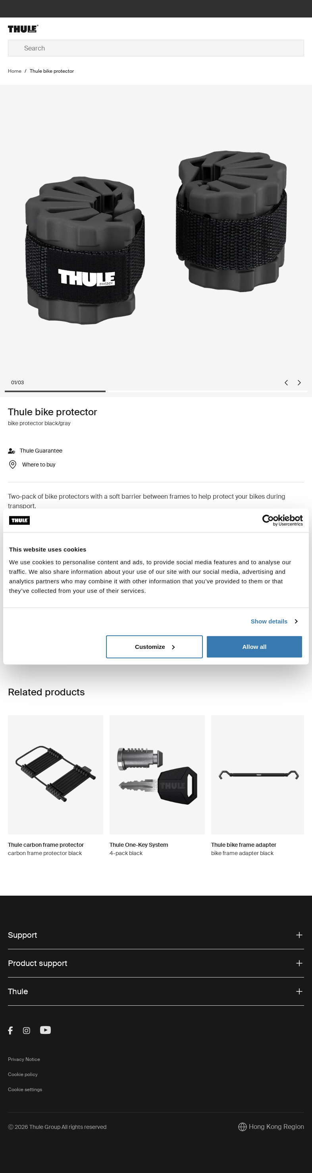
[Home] (57, 29)
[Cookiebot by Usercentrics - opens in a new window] (268, 520)
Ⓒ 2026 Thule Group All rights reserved (57, 1126)
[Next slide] (299, 382)
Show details (269, 621)
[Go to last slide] (286, 382)
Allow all (254, 646)
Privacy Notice (24, 1059)
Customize (155, 646)
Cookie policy (23, 1074)
